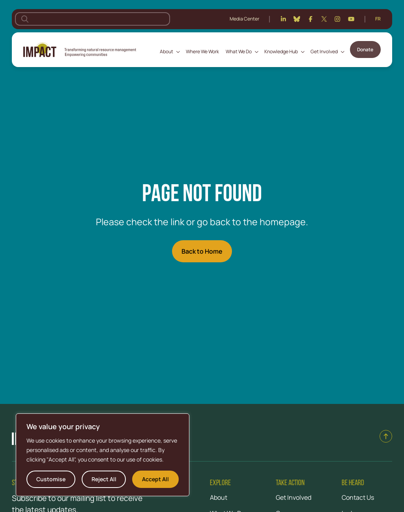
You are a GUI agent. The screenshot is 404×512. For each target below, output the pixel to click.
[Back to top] (386, 436)
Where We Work (202, 51)
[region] (102, 454)
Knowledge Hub (281, 51)
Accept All (155, 479)
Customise (50, 479)
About (166, 51)
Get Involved (324, 51)
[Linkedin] (283, 18)
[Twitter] (323, 18)
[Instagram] (337, 18)
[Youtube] (351, 18)
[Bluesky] (296, 18)
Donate (365, 49)
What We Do (239, 51)
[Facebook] (310, 18)
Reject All (104, 479)
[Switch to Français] (378, 18)
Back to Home (202, 251)
